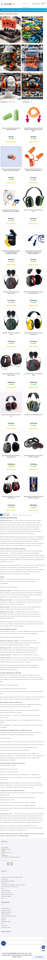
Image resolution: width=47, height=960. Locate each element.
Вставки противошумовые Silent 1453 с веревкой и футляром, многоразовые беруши (33, 129)
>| (8, 514)
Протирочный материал (7, 894)
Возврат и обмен (5, 914)
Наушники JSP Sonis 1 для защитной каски (11, 333)
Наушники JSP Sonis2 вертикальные (33, 414)
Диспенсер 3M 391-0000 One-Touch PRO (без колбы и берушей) (33, 497)
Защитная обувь (5, 890)
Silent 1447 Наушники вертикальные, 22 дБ (33, 210)
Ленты (3, 888)
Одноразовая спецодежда (8, 881)
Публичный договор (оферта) (8, 916)
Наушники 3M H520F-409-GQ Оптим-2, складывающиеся (11, 456)
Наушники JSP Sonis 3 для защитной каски (33, 374)
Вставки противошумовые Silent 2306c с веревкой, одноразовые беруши (11, 169)
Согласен (39, 957)
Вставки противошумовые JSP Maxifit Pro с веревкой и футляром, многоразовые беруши (11, 252)
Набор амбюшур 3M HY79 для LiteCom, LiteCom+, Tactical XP (33, 456)
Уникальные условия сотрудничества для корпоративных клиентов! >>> (23, 10)
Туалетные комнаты (6, 892)
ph (42, 946)
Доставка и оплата (6, 910)
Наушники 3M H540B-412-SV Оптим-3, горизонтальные (11, 374)
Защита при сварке (6, 896)
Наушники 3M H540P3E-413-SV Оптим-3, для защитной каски (33, 292)
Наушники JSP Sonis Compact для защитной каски (11, 292)
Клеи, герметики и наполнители (9, 886)
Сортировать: (4, 101)
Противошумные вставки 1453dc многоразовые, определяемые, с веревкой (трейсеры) (33, 252)
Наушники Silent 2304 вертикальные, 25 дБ (11, 415)
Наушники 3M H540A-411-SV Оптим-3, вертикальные (11, 497)
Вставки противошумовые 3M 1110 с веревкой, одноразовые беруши (33, 169)
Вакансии (3, 919)
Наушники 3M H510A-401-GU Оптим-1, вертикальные (33, 333)
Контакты (3, 918)
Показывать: (26, 101)
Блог (2, 923)
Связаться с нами (5, 927)
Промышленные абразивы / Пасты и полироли (13, 884)
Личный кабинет (5, 908)
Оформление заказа (6, 912)
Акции (2, 898)
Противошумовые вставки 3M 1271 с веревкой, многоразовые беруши (11, 210)
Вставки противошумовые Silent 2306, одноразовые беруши (11, 129)
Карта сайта (4, 925)
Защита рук (4, 883)
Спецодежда (4, 879)
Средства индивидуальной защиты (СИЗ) (11, 877)
